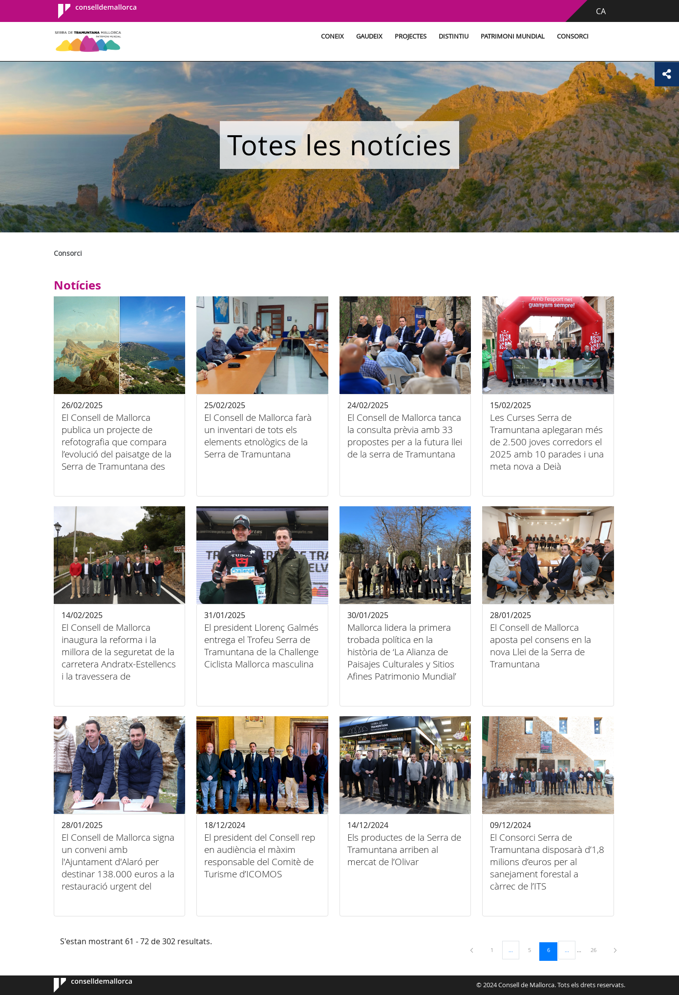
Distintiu (453, 36)
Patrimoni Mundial (513, 36)
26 (597, 950)
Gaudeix (369, 36)
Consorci (573, 36)
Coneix (332, 36)
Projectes (410, 36)
